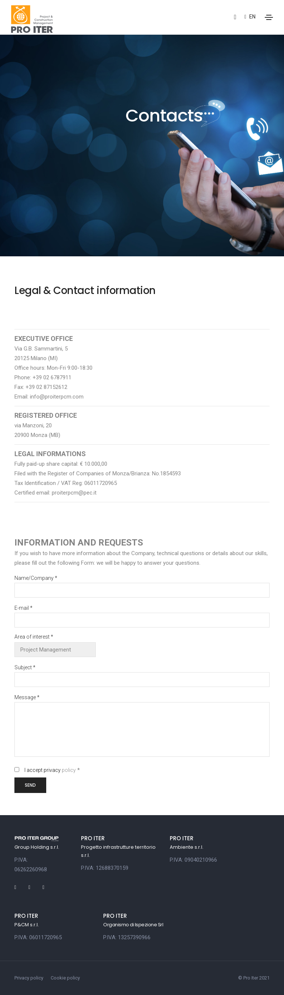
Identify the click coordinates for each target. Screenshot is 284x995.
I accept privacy (50, 770)
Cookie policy (65, 978)
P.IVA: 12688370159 (104, 868)
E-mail (23, 608)
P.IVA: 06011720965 (38, 937)
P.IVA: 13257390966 (127, 937)
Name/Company (35, 578)
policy (69, 770)
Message (27, 697)
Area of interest (33, 637)
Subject (25, 667)
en (250, 17)
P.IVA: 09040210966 (193, 859)
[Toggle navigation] (269, 17)
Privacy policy (28, 978)
